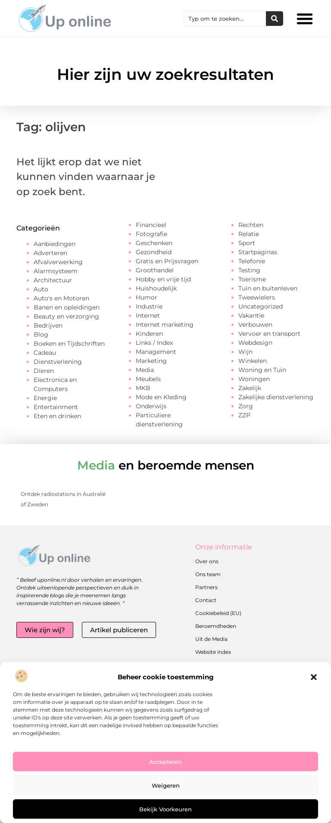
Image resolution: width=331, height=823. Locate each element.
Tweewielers (256, 297)
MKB (143, 388)
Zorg (245, 406)
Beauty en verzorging (66, 316)
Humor (146, 297)
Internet (148, 315)
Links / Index (154, 343)
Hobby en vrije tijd (163, 279)
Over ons (207, 561)
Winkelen (252, 361)
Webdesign (255, 343)
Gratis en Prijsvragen (167, 261)
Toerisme (252, 279)
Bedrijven (48, 325)
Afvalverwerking (58, 262)
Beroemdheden (215, 626)
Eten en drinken (57, 416)
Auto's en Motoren (61, 298)
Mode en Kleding (161, 397)
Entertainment (56, 407)
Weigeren (166, 785)
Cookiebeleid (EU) (218, 613)
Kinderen (149, 333)
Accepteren (165, 761)
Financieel (151, 225)
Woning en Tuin (262, 370)
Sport (246, 243)
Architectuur (53, 280)
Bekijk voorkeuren (165, 809)
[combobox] (225, 18)
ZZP (244, 415)
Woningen (254, 379)
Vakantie (251, 315)
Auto (41, 289)
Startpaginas (257, 252)
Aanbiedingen (54, 244)
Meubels (148, 379)
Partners (206, 587)
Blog (41, 334)
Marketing (151, 361)
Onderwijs (151, 406)
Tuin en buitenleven (267, 288)
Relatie (248, 234)
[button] (313, 677)
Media (145, 370)
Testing (249, 270)
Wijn (245, 352)
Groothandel (155, 270)
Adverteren (50, 253)
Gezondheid (154, 252)
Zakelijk (249, 388)
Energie (45, 398)
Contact (205, 600)
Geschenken (154, 243)
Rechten (250, 225)
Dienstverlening (58, 362)
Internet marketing (165, 324)
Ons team (208, 574)
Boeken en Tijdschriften (69, 343)
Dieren (44, 371)
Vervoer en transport (269, 333)
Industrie (149, 306)
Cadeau (45, 352)
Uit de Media (211, 639)
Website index (213, 652)
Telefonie (251, 261)
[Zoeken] (274, 18)
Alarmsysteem (56, 271)
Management (156, 352)
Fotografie (151, 234)
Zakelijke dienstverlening (275, 397)
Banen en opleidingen (67, 307)
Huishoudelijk (156, 288)
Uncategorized (260, 306)
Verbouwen (255, 324)
